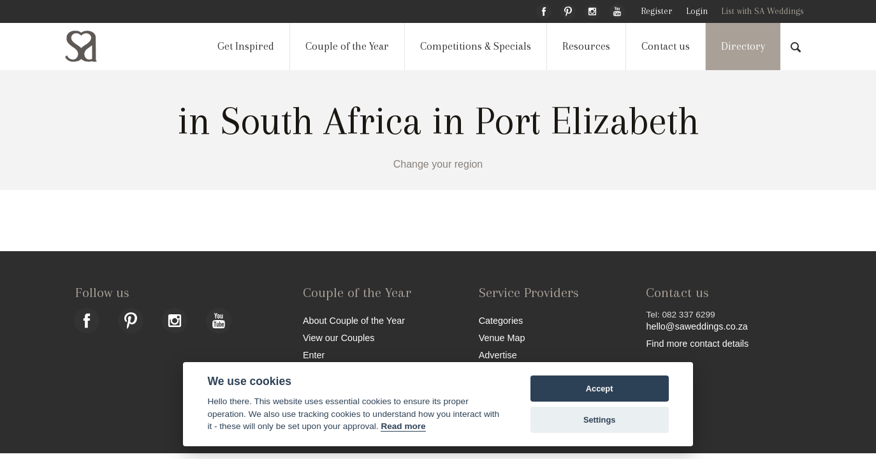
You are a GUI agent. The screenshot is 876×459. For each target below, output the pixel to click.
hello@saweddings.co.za (696, 326)
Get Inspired (245, 46)
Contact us (665, 46)
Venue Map (502, 337)
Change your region (438, 164)
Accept (599, 388)
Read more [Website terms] (403, 426)
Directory (743, 46)
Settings (599, 420)
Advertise (498, 355)
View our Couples (339, 337)
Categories (501, 320)
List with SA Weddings (762, 11)
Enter (314, 355)
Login (697, 11)
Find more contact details (697, 343)
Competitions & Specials (475, 46)
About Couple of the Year (354, 320)
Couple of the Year (347, 46)
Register (656, 11)
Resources (586, 46)
